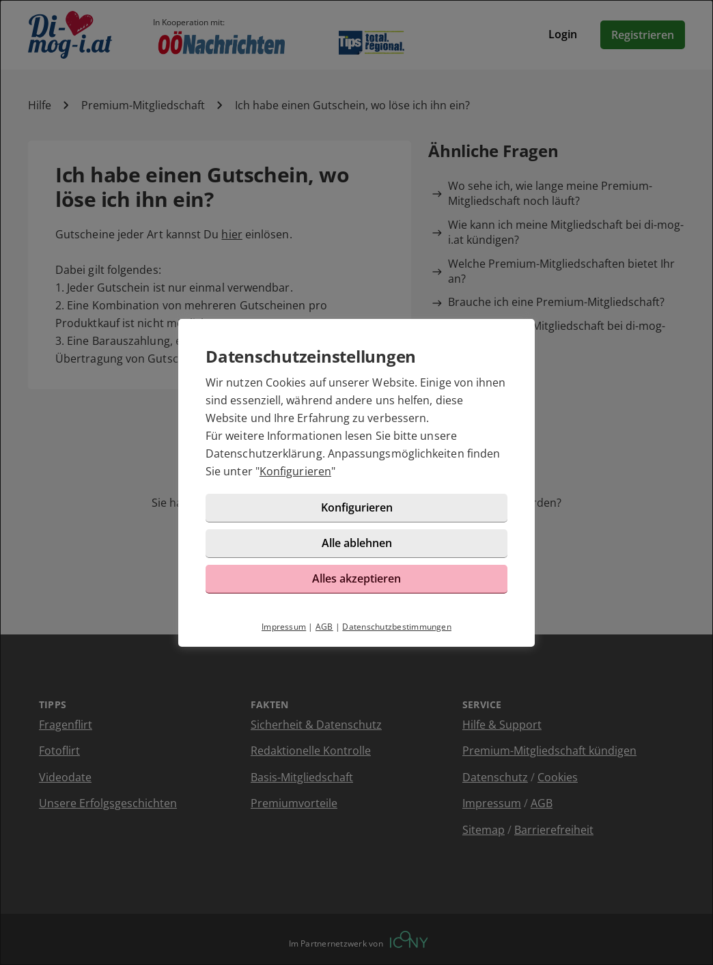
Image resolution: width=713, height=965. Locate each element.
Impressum (284, 626)
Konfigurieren (295, 471)
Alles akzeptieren (356, 578)
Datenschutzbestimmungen (396, 626)
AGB (324, 626)
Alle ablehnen (357, 542)
